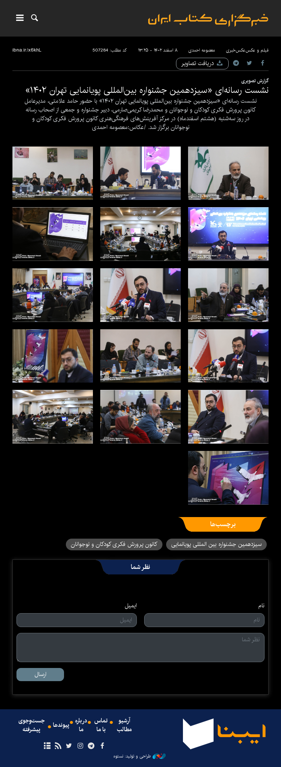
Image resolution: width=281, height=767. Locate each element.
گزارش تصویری (255, 81)
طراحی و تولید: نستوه (139, 756)
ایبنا (208, 20)
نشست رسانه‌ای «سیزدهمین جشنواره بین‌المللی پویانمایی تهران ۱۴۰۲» (147, 90)
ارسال (40, 674)
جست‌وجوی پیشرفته (31, 725)
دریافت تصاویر (202, 63)
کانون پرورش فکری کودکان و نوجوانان (114, 544)
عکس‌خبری (236, 50)
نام (261, 605)
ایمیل (131, 605)
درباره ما (81, 725)
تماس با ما (101, 725)
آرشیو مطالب (124, 725)
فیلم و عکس (257, 50)
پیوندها (61, 725)
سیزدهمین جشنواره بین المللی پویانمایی (216, 544)
